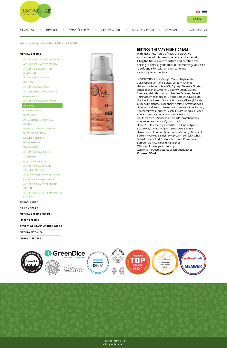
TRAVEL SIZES (29, 156)
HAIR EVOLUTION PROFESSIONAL (40, 128)
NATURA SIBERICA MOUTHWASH (39, 100)
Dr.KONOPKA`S (29, 208)
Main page (25, 43)
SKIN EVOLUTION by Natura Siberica (38, 121)
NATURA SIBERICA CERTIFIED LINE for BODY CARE (42, 194)
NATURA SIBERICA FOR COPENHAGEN (42, 59)
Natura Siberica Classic (36, 86)
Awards (171, 29)
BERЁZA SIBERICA (31, 142)
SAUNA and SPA (31, 96)
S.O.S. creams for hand (36, 161)
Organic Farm (143, 29)
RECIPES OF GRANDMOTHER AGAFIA (41, 226)
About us (27, 29)
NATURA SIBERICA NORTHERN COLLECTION (38, 70)
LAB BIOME (71, 43)
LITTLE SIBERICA (29, 220)
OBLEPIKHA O (30, 115)
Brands (52, 29)
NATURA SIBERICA (53, 43)
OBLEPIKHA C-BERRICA (34, 133)
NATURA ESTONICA (31, 232)
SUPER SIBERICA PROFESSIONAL (39, 179)
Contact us (198, 29)
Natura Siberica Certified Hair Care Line (40, 186)
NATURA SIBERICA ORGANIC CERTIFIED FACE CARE (37, 168)
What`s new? (79, 29)
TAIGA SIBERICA (31, 147)
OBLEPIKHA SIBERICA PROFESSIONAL (41, 174)
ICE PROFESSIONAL (32, 110)
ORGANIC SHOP (29, 202)
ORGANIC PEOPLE (30, 238)
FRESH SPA (28, 82)
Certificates (111, 29)
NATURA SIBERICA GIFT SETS (37, 151)
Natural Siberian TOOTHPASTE (40, 91)
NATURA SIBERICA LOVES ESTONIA (40, 64)
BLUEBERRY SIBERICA (33, 137)
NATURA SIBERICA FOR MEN (36, 214)
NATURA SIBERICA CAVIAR (36, 77)
